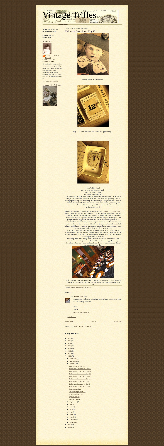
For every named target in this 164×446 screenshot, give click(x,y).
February (73, 420)
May (71, 412)
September (73, 402)
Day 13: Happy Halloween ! (79, 366)
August (72, 404)
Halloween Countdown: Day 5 (79, 386)
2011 (69, 351)
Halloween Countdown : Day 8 (79, 379)
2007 (69, 427)
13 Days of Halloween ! (77, 394)
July (71, 407)
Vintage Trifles (69, 15)
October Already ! (75, 399)
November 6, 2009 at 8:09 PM (81, 312)
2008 (69, 425)
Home (93, 321)
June (71, 409)
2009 (69, 356)
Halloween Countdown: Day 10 (80, 374)
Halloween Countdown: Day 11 (80, 371)
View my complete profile (50, 81)
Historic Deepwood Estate (112, 211)
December (73, 358)
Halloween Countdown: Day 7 (79, 381)
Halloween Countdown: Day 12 (80, 369)
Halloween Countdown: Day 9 (79, 376)
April (72, 414)
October (72, 364)
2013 (69, 346)
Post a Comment (72, 317)
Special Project (74, 397)
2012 (69, 348)
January (72, 422)
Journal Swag (79, 296)
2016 (69, 338)
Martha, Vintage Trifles (52, 57)
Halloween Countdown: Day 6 (79, 384)
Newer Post (69, 321)
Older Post (117, 321)
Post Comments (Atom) (82, 326)
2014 (69, 343)
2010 (69, 353)
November (73, 361)
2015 (69, 341)
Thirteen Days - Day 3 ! (77, 392)
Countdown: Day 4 (75, 389)
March (72, 417)
